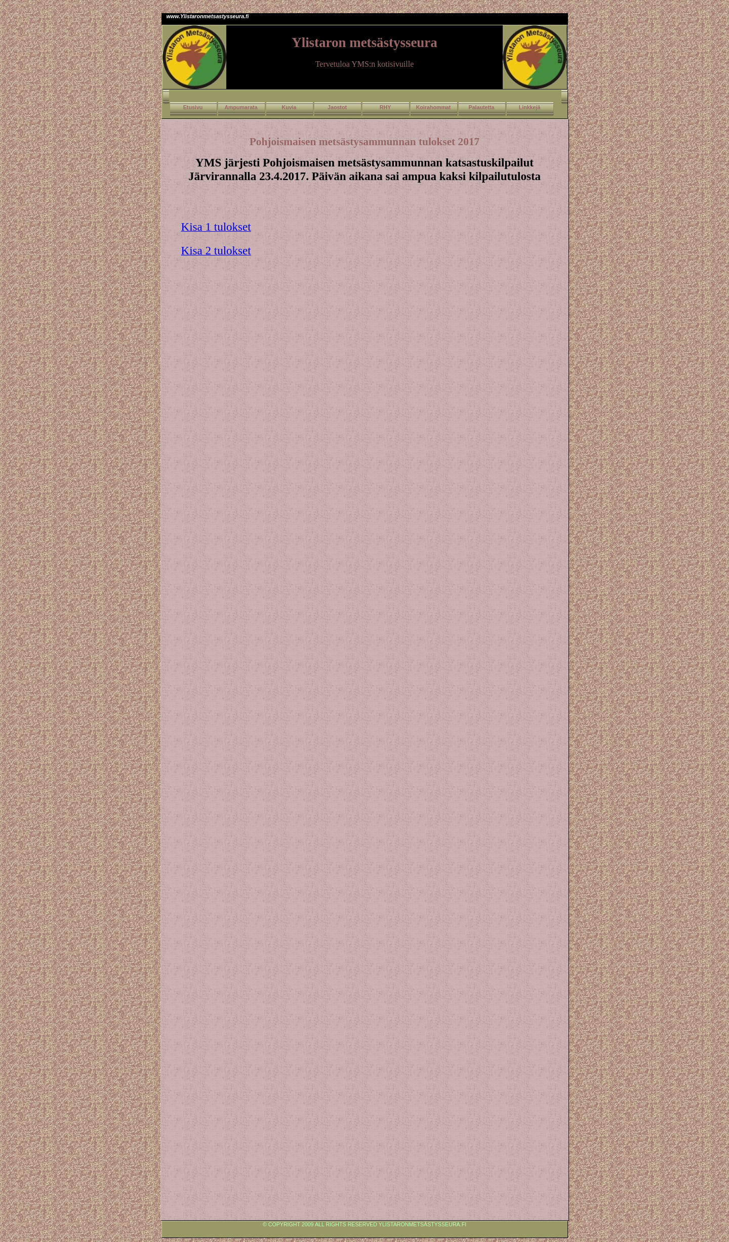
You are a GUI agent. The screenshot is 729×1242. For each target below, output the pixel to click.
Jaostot (337, 107)
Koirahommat (433, 107)
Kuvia (288, 107)
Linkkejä (530, 107)
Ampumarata (240, 107)
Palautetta (482, 107)
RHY (385, 107)
